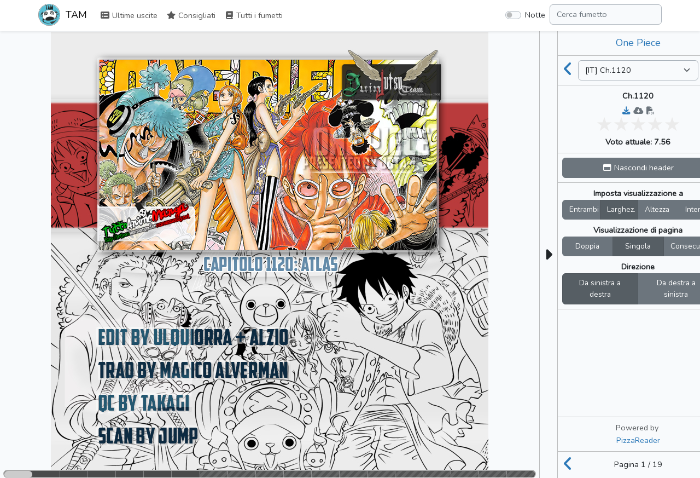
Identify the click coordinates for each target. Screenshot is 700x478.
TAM (62, 16)
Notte (535, 14)
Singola (638, 246)
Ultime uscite (129, 15)
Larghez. (621, 209)
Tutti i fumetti (253, 15)
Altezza (657, 209)
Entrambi (584, 209)
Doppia (587, 246)
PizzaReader (638, 440)
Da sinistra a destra (600, 289)
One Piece (638, 42)
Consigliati (190, 15)
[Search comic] (606, 14)
